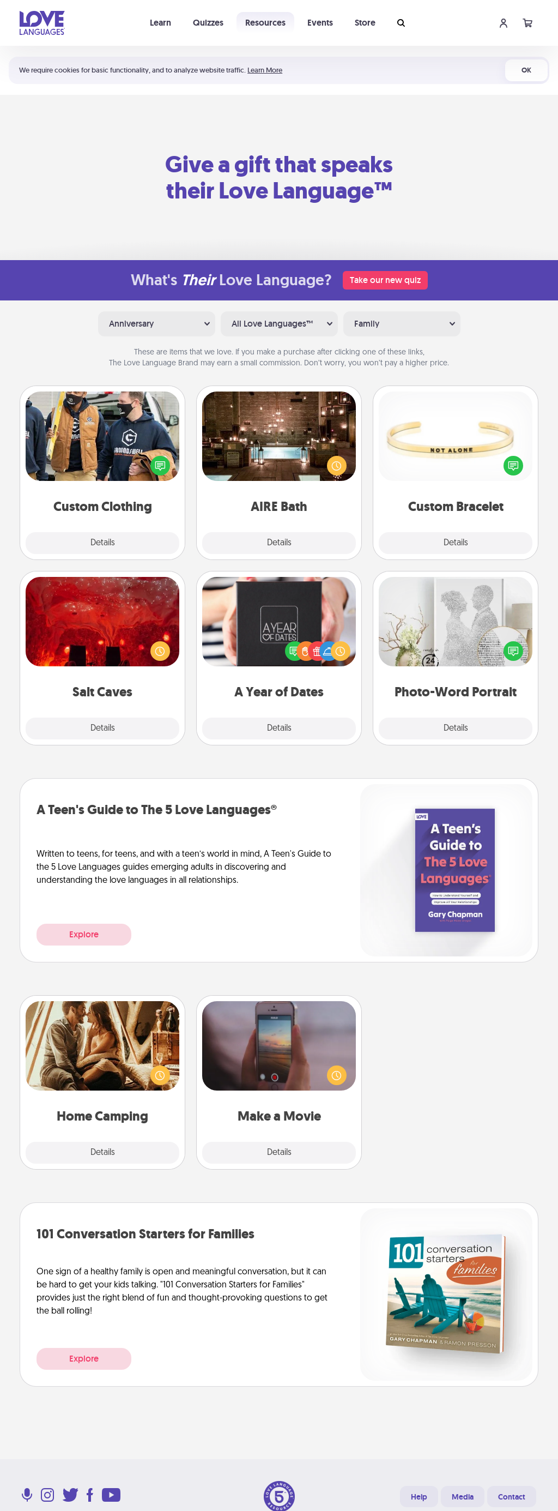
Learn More (264, 70)
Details (102, 543)
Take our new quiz (385, 280)
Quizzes (208, 22)
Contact (511, 1497)
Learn (160, 22)
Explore (84, 934)
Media (463, 1497)
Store (365, 22)
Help (419, 1497)
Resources (265, 22)
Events (320, 22)
